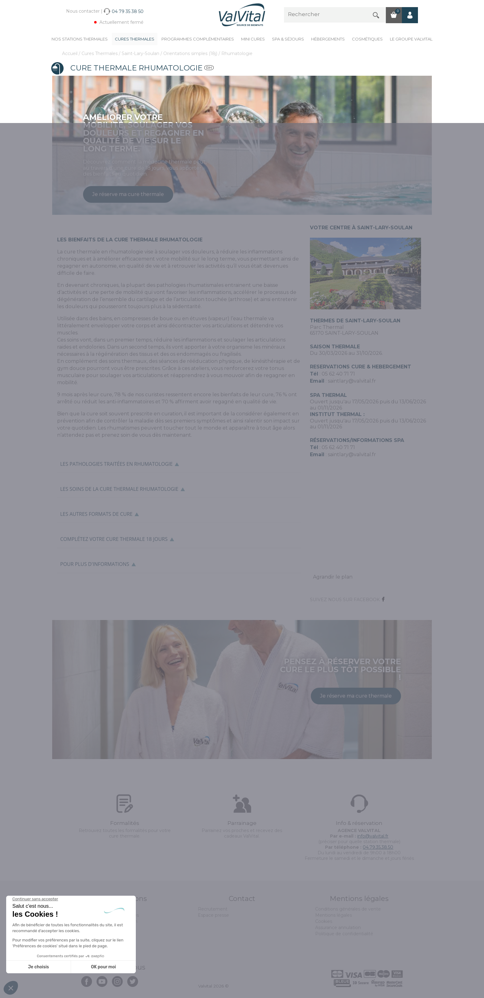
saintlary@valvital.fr (352, 381)
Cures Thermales (134, 38)
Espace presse (213, 915)
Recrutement (212, 909)
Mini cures (253, 38)
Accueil (70, 53)
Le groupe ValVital (411, 38)
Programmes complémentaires (197, 38)
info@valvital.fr (372, 836)
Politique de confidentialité (344, 933)
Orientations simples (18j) (191, 53)
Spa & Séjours (288, 38)
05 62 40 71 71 (338, 374)
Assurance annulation (338, 927)
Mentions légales (333, 915)
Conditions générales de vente (348, 909)
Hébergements (328, 38)
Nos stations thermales (80, 38)
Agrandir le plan (333, 577)
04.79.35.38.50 (378, 847)
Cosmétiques (367, 38)
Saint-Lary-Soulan (141, 53)
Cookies (323, 921)
